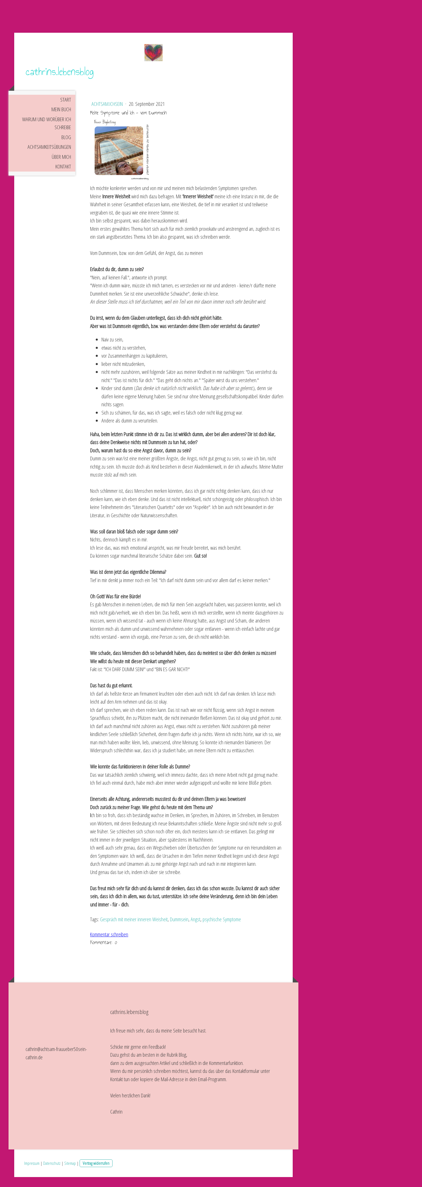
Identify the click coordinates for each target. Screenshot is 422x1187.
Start (65, 109)
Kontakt (63, 176)
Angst (195, 929)
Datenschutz (52, 1173)
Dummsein (179, 929)
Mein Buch (61, 119)
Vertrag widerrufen (96, 1173)
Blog (66, 147)
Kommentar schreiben (109, 944)
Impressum (32, 1173)
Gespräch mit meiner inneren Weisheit (134, 929)
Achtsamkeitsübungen (49, 156)
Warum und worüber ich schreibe (46, 133)
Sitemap (70, 1173)
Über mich (61, 166)
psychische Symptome (222, 929)
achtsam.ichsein (108, 114)
